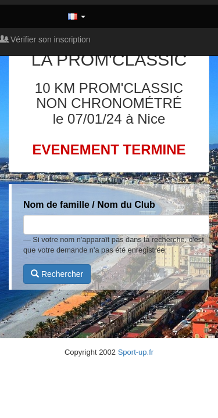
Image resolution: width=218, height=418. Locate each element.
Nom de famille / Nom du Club (89, 205)
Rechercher (57, 274)
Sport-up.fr (135, 352)
